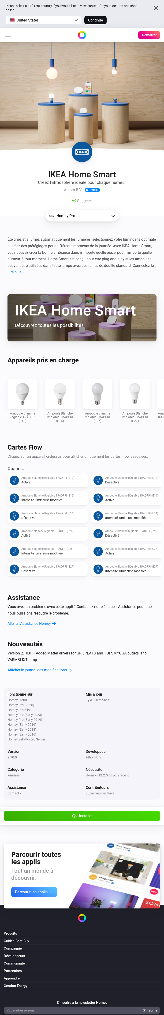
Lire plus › (15, 272)
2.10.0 (12, 757)
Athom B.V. (94, 757)
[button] (43, 20)
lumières (13, 775)
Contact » (14, 793)
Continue (95, 20)
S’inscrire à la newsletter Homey (82, 1003)
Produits (10, 933)
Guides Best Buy (16, 941)
